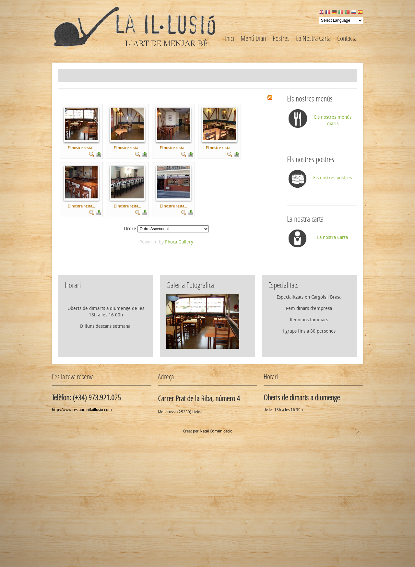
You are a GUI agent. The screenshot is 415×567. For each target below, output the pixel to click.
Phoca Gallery (179, 361)
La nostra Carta (332, 356)
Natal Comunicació (216, 550)
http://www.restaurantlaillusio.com (82, 528)
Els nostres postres (332, 297)
